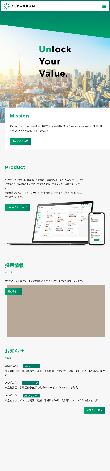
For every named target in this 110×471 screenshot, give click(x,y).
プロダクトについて (17, 207)
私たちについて (20, 141)
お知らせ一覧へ (94, 410)
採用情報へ (13, 291)
